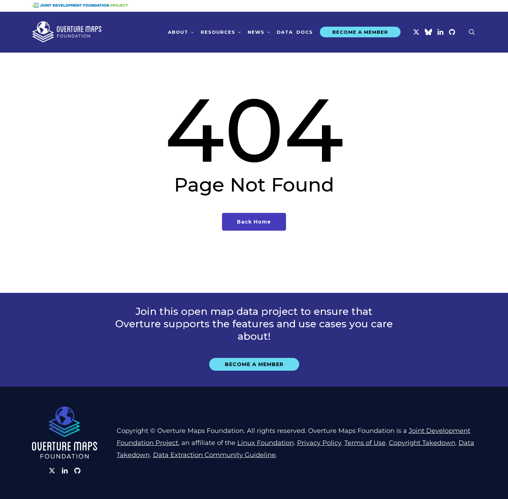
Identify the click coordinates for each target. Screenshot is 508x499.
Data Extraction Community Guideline (214, 455)
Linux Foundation (265, 443)
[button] (254, 364)
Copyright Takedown (422, 443)
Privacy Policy (319, 443)
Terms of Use (365, 443)
